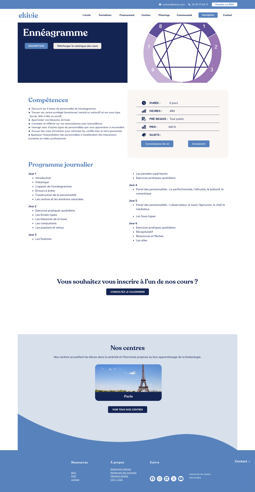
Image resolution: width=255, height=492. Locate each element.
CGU (120, 479)
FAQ (73, 476)
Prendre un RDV (224, 4)
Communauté (184, 15)
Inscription (208, 14)
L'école (87, 15)
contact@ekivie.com (172, 4)
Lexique (75, 479)
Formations (105, 15)
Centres (145, 15)
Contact (227, 15)
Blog (73, 472)
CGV (112, 479)
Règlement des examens (123, 472)
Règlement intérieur (120, 469)
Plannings (164, 15)
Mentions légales (119, 476)
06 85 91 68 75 (198, 4)
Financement (127, 15)
